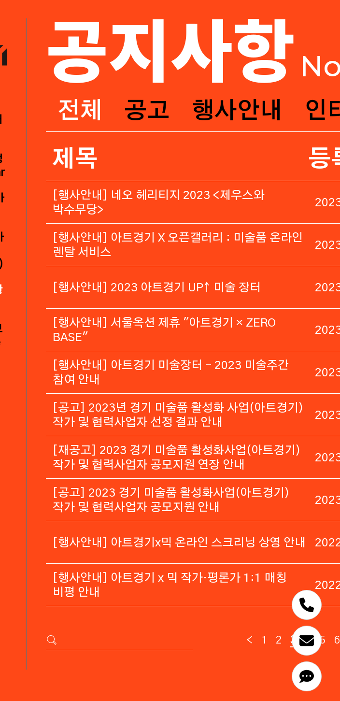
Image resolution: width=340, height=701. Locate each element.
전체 (79, 111)
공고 (147, 111)
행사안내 (237, 111)
